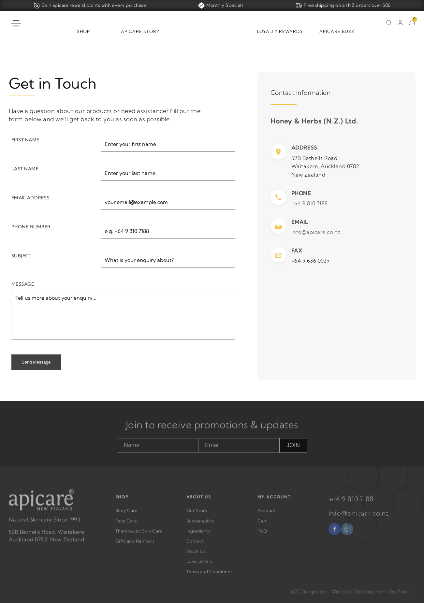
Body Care (126, 513)
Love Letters (199, 564)
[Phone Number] (168, 231)
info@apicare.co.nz (316, 232)
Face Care (126, 523)
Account (266, 513)
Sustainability (200, 523)
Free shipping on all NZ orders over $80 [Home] (343, 5)
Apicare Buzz (336, 31)
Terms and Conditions (209, 574)
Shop (83, 31)
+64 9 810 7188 (309, 203)
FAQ (262, 534)
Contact (195, 544)
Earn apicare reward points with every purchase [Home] (89, 5)
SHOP (122, 499)
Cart (262, 523)
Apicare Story (140, 31)
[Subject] (168, 260)
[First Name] (168, 144)
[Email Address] (168, 202)
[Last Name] (168, 173)
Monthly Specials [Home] (220, 5)
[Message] (123, 315)
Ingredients (198, 534)
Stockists (195, 554)
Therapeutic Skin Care (139, 534)
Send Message (36, 362)
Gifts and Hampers (134, 544)
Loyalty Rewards (280, 31)
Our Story (197, 513)
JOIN (293, 448)
